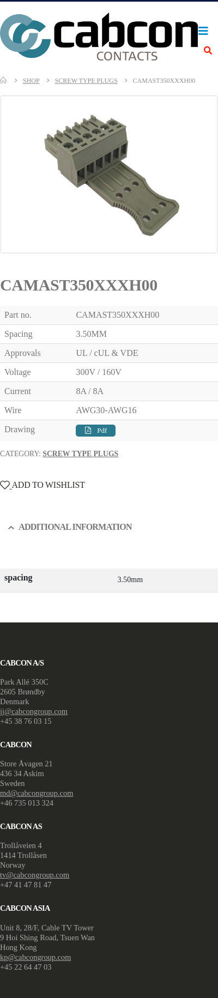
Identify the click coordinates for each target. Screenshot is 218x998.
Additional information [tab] (75, 526)
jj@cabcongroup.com (34, 711)
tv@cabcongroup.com (34, 874)
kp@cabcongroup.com (35, 957)
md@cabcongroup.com (36, 793)
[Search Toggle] (208, 51)
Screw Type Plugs (80, 454)
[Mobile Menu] (206, 31)
